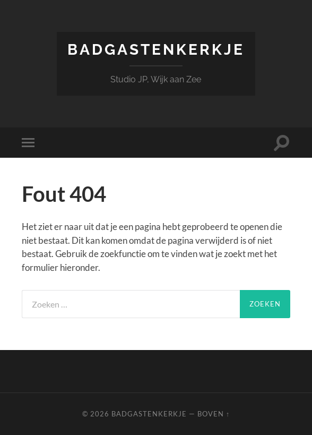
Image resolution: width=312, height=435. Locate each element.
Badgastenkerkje (156, 49)
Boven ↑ (213, 414)
